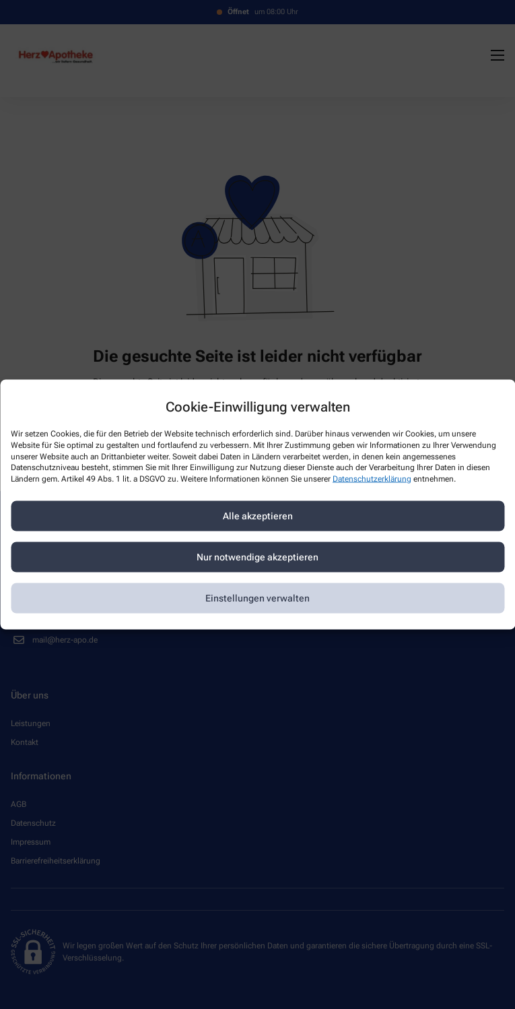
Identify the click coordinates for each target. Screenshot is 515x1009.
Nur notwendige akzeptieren (257, 557)
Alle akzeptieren (258, 516)
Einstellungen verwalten (257, 598)
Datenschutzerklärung (372, 479)
